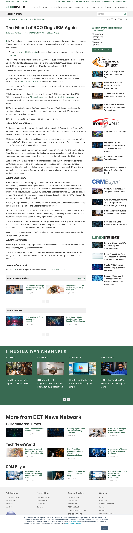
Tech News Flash (42, 500)
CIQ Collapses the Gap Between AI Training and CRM (113, 383)
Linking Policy (72, 500)
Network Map (72, 504)
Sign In (25, 2)
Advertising (103, 500)
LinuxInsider (10, 19)
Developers (54, 7)
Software (92, 7)
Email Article (53, 33)
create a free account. (57, 270)
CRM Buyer (9, 504)
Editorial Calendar (74, 497)
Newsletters (122, 7)
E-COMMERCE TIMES (80, 2)
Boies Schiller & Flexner (31, 81)
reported (12, 55)
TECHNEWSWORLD (63, 2)
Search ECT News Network (77, 510)
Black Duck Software (66, 97)
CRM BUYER (95, 2)
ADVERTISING (121, 2)
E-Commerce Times (12, 497)
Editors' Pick (41, 504)
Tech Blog (101, 7)
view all (81, 279)
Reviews (77, 7)
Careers (102, 507)
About (101, 497)
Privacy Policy (75, 521)
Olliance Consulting (38, 97)
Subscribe (40, 507)
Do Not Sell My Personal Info (73, 523)
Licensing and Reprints (106, 513)
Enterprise (63, 7)
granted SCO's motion (28, 52)
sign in (13, 270)
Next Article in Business (37, 19)
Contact (102, 510)
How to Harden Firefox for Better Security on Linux (80, 383)
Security (85, 7)
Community (44, 7)
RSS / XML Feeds (73, 507)
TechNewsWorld (11, 500)
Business (36, 7)
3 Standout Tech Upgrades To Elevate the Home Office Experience (50, 383)
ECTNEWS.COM (108, 2)
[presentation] (43, 301)
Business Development (106, 504)
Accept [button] (105, 528)
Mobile (70, 7)
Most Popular (111, 7)
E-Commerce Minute (43, 497)
